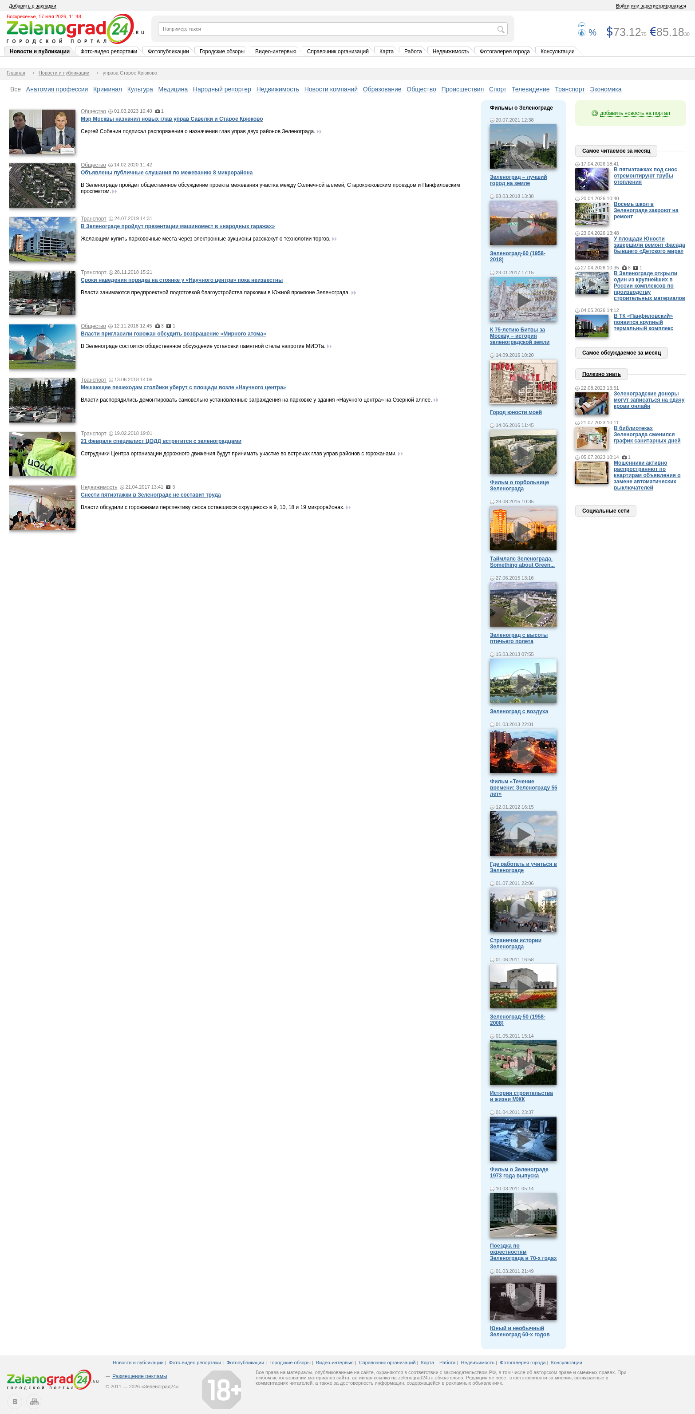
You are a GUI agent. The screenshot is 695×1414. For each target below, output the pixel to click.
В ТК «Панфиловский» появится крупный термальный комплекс (643, 322)
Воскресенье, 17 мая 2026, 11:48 (44, 16)
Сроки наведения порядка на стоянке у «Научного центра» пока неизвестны (182, 280)
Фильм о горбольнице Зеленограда (519, 485)
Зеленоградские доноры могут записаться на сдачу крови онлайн (649, 400)
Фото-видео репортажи (108, 51)
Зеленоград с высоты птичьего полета (519, 638)
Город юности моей (516, 412)
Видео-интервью (275, 51)
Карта (386, 51)
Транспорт (569, 89)
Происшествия (463, 89)
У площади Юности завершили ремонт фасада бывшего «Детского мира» (649, 245)
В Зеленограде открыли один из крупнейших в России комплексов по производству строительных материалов (649, 285)
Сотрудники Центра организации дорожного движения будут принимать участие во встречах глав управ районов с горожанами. (239, 453)
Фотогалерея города (505, 51)
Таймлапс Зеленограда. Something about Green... (522, 562)
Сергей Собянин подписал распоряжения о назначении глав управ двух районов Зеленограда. (198, 131)
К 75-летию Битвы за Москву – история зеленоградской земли (519, 336)
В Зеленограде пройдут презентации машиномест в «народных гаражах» (178, 226)
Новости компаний (331, 89)
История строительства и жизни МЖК (521, 1096)
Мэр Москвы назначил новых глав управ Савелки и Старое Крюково (172, 119)
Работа (413, 51)
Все (15, 89)
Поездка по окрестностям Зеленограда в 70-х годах (523, 1252)
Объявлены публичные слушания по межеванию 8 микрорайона (167, 173)
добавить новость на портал (635, 113)
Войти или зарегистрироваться (651, 5)
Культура (140, 89)
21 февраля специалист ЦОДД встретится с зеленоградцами (161, 441)
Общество (421, 89)
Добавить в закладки (32, 5)
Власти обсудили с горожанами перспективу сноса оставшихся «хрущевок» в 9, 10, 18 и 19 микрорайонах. (212, 507)
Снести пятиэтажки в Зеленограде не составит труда (151, 495)
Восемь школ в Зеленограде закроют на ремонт (646, 210)
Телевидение (531, 89)
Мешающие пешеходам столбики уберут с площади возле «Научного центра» (183, 387)
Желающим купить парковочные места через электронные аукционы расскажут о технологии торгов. (206, 239)
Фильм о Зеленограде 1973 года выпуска (519, 1172)
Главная (16, 72)
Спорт (497, 89)
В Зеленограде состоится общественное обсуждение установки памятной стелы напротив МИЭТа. (203, 346)
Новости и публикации (40, 51)
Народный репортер (222, 89)
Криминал (107, 89)
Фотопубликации (168, 51)
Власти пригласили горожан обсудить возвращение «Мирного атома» (173, 334)
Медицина (173, 89)
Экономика (605, 89)
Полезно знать (601, 374)
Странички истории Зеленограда (515, 943)
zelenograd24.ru (416, 1377)
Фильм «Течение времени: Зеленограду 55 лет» (523, 787)
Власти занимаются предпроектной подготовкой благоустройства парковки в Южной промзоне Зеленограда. (215, 292)
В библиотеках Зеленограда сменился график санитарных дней (647, 434)
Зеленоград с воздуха (519, 711)
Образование (382, 89)
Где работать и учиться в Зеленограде (523, 867)
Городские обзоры (222, 51)
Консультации (558, 51)
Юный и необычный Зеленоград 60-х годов (520, 1331)
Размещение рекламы (139, 1376)
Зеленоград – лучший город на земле (518, 180)
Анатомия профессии (57, 89)
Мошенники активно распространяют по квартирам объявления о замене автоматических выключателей (647, 475)
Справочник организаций (338, 51)
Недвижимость (451, 51)
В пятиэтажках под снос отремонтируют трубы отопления (645, 175)
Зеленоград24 (160, 1386)
